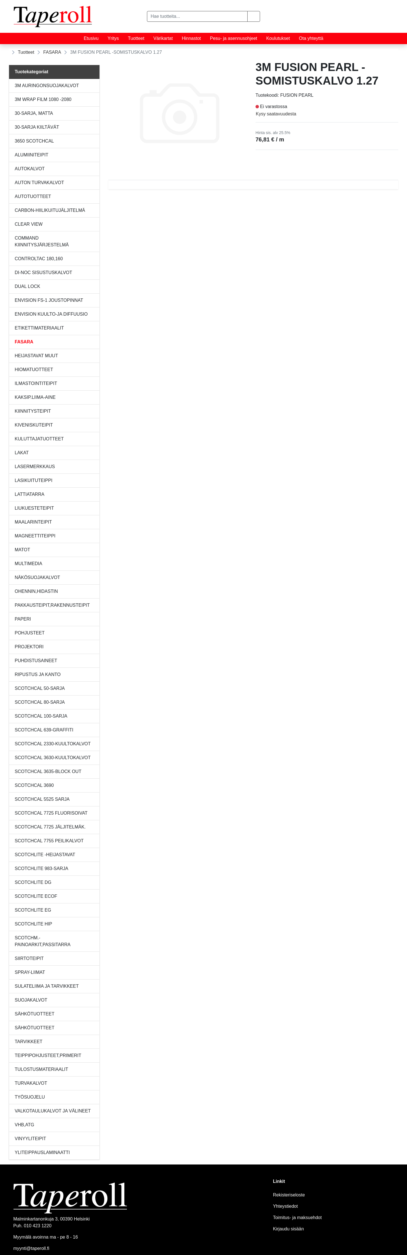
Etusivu (91, 38)
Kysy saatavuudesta (276, 113)
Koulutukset (278, 38)
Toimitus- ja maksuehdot (297, 1217)
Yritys (113, 38)
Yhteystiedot (285, 1206)
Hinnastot (191, 38)
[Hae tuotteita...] (197, 16)
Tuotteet (136, 38)
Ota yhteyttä (311, 38)
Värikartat (163, 38)
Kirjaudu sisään (288, 1228)
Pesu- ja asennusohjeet (233, 38)
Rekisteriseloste (289, 1194)
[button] (253, 16)
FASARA (52, 52)
